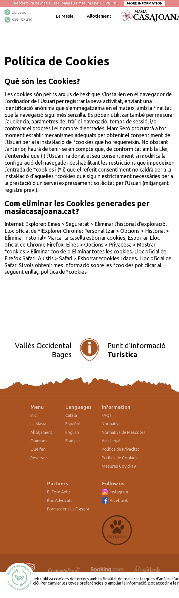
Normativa (111, 423)
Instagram (119, 492)
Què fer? (38, 449)
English (72, 432)
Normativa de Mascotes (124, 432)
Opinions (38, 440)
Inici (34, 415)
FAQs (107, 415)
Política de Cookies (120, 457)
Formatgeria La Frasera (68, 509)
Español (73, 423)
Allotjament (99, 16)
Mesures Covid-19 (119, 466)
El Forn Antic (59, 492)
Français (73, 440)
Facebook (119, 500)
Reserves (39, 457)
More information (145, 3)
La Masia (64, 16)
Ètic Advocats (59, 500)
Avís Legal (111, 440)
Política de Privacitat (120, 449)
